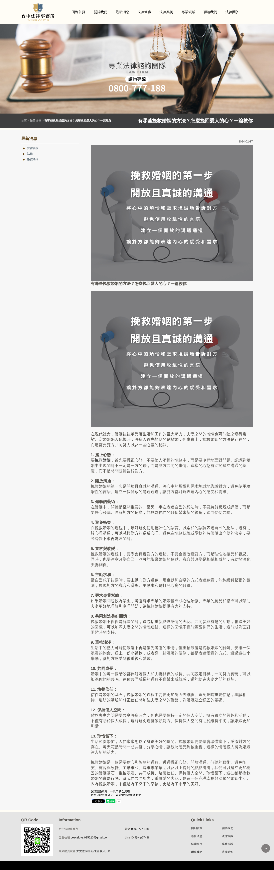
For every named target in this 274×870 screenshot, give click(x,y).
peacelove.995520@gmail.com (90, 837)
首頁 (24, 120)
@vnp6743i (141, 837)
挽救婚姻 (103, 460)
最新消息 (122, 12)
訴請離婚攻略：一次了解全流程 (110, 791)
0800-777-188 (140, 828)
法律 (30, 153)
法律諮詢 (32, 148)
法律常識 (144, 12)
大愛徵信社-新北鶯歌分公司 (93, 851)
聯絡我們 (210, 12)
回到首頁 (78, 12)
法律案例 (166, 12)
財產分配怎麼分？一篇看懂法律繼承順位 (116, 795)
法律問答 (232, 12)
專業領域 (188, 12)
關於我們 (100, 12)
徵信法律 (35, 120)
